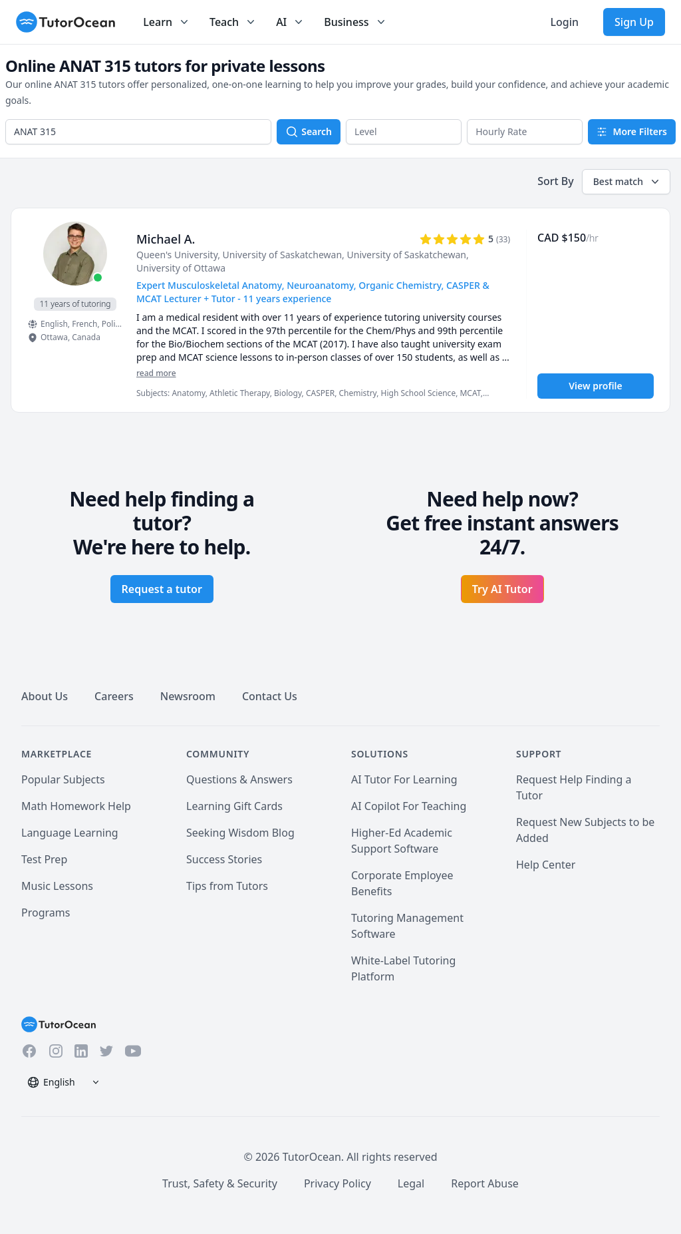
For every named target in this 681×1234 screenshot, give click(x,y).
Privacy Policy (337, 1183)
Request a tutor (162, 589)
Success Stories (224, 859)
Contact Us (269, 696)
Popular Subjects (63, 779)
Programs (45, 912)
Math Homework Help (76, 806)
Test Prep (44, 859)
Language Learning (69, 832)
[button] (404, 131)
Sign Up (634, 22)
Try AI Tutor (502, 589)
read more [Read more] (156, 373)
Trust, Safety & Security (219, 1183)
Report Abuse (485, 1183)
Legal (411, 1183)
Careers (114, 696)
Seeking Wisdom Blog (240, 832)
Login (564, 22)
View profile (595, 385)
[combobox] (138, 131)
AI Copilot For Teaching (408, 806)
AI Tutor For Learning (404, 779)
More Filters (632, 131)
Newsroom (187, 696)
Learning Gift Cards (234, 806)
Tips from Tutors (227, 886)
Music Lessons (57, 886)
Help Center (545, 864)
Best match (627, 181)
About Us (44, 696)
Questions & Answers (239, 779)
